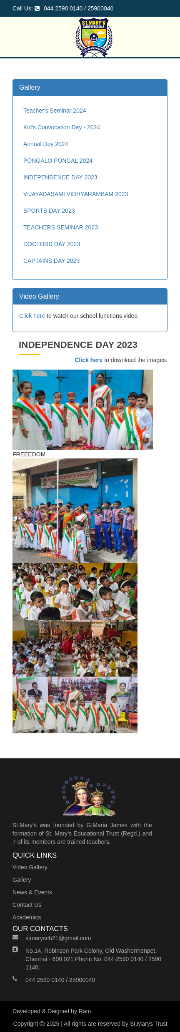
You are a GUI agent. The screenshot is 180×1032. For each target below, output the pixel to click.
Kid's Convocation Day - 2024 (61, 127)
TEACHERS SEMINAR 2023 (60, 227)
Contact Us (26, 904)
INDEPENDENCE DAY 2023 (60, 177)
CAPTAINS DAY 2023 (51, 260)
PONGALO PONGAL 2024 (57, 160)
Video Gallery (30, 867)
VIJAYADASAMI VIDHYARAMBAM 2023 (75, 194)
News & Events (32, 892)
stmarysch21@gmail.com (58, 938)
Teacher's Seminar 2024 (54, 110)
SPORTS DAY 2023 (49, 210)
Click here (32, 315)
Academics (26, 917)
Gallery (21, 879)
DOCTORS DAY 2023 (51, 244)
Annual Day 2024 (45, 144)
